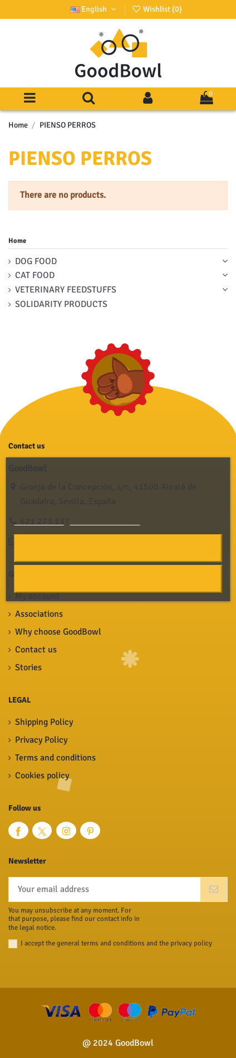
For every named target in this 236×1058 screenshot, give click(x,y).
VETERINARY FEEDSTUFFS (65, 289)
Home (17, 240)
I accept (118, 548)
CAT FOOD (35, 275)
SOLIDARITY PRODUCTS (61, 304)
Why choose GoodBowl (58, 631)
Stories (28, 667)
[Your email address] (104, 889)
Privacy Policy (41, 739)
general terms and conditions (101, 943)
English (95, 9)
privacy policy (191, 943)
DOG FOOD (36, 261)
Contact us (36, 649)
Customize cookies (105, 520)
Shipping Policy (44, 722)
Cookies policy (42, 775)
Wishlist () (156, 9)
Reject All (118, 578)
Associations (39, 614)
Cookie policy (39, 520)
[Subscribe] (213, 889)
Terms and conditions (55, 757)
